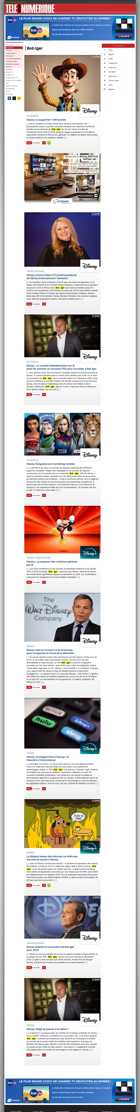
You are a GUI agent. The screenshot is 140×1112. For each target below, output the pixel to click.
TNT (106, 2)
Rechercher (10, 56)
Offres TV (9, 72)
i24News (111, 89)
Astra (110, 85)
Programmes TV (12, 78)
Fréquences (112, 63)
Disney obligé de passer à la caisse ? (47, 1029)
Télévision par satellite (96, 2)
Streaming (115, 2)
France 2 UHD (113, 80)
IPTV (110, 2)
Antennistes (10, 88)
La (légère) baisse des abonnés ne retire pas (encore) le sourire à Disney (52, 858)
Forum (8, 91)
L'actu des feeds (11, 61)
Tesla (110, 50)
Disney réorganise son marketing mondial (50, 463)
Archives (9, 67)
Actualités (9, 48)
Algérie (111, 54)
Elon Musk (112, 72)
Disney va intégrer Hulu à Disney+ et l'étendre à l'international (47, 758)
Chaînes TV (10, 75)
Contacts (9, 94)
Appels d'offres (11, 86)
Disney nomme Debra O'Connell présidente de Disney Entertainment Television (51, 276)
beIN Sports (112, 76)
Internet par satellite (127, 2)
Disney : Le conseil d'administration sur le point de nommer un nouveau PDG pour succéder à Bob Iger (61, 367)
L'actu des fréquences (13, 58)
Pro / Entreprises (32, 116)
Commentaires (11, 53)
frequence (112, 67)
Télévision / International (35, 271)
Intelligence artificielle (42, 558)
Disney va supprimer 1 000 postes (46, 119)
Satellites (9, 69)
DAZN (110, 59)
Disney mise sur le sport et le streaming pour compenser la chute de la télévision (50, 651)
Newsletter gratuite (12, 64)
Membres (9, 45)
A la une (8, 50)
